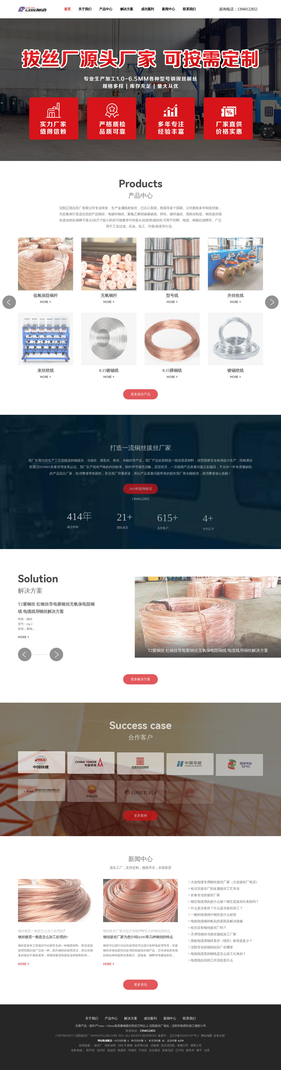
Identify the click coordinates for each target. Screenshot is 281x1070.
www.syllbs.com (104, 1035)
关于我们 (84, 9)
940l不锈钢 (125, 1045)
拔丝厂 (98, 1045)
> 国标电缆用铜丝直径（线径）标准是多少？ (220, 946)
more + (23, 642)
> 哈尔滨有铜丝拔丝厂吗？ (207, 933)
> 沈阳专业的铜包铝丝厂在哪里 (210, 952)
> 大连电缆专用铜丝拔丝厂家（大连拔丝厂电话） (223, 887)
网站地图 (206, 1035)
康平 (199, 1050)
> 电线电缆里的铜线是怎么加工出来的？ (217, 959)
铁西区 (122, 1050)
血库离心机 (141, 1045)
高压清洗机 (168, 1045)
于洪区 (142, 1050)
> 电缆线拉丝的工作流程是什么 (210, 965)
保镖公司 (182, 1045)
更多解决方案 (140, 684)
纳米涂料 (110, 1045)
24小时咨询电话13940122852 (140, 495)
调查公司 (196, 1045)
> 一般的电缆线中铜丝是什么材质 (212, 919)
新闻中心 (168, 9)
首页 (67, 9)
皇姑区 (111, 1050)
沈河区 (101, 1050)
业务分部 (219, 1035)
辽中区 (179, 1050)
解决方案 (126, 9)
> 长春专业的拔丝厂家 (204, 900)
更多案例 (140, 820)
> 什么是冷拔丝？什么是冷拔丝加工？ (215, 913)
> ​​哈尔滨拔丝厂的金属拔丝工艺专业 (213, 893)
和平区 (90, 1050)
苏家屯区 (168, 1050)
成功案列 (147, 9)
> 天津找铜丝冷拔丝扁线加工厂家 (212, 939)
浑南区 (132, 1050)
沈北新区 (154, 1050)
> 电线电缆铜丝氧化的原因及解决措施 (215, 926)
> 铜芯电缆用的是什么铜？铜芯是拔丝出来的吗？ (223, 906)
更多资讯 (140, 989)
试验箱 (155, 1045)
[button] (24, 659)
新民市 (190, 1050)
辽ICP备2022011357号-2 (184, 1035)
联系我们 (189, 9)
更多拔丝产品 (140, 399)
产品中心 (105, 9)
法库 (207, 1050)
